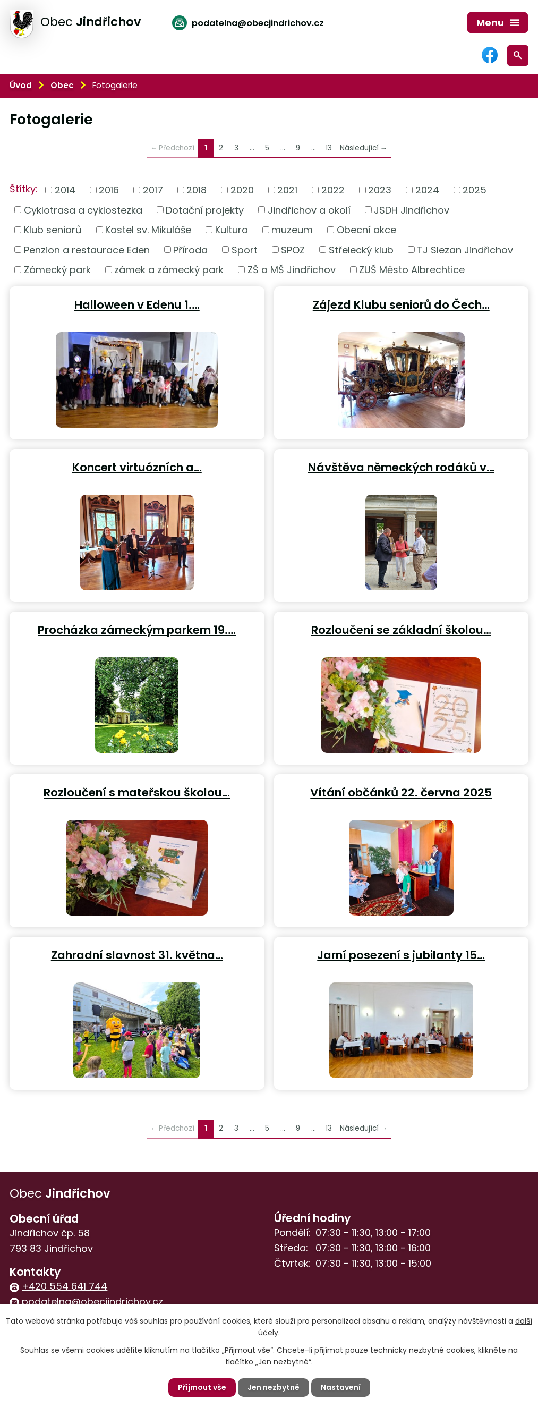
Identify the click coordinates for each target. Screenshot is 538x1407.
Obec (62, 85)
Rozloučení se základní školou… (401, 629)
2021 (287, 190)
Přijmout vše (202, 1387)
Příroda (190, 249)
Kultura (231, 229)
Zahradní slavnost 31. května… (137, 954)
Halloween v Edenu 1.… (137, 304)
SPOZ (293, 249)
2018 (196, 190)
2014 (65, 190)
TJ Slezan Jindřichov (465, 249)
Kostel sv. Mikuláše (148, 229)
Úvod (21, 85)
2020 (242, 190)
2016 (109, 190)
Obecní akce (366, 229)
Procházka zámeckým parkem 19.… (137, 629)
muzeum (292, 229)
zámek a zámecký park (169, 269)
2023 (379, 190)
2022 (333, 190)
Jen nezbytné (273, 1387)
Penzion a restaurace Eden (87, 249)
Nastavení (341, 1387)
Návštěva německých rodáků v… (401, 466)
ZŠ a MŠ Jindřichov (291, 269)
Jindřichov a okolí (309, 209)
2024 (427, 190)
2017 (153, 190)
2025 (474, 190)
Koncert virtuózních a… (137, 466)
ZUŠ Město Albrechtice (412, 269)
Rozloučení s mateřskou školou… (137, 792)
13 (329, 148)
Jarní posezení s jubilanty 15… (401, 954)
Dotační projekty (205, 209)
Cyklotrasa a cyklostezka (83, 209)
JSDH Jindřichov (411, 209)
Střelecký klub (361, 249)
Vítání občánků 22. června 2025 (401, 792)
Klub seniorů (53, 229)
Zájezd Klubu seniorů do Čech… (401, 304)
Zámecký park (57, 269)
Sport (245, 249)
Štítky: (24, 189)
